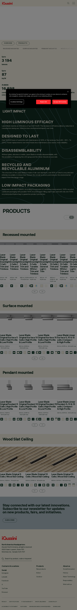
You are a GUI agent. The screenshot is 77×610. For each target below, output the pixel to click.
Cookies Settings (16, 102)
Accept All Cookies (60, 102)
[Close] (68, 91)
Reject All (43, 102)
